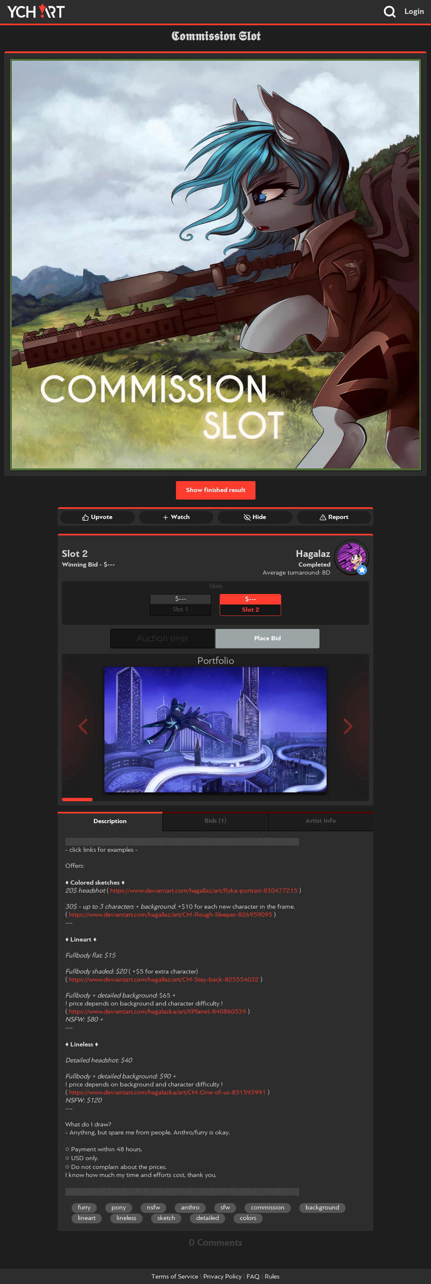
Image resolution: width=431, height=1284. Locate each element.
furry (84, 1207)
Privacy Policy (222, 1276)
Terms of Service (175, 1276)
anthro (190, 1207)
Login (414, 12)
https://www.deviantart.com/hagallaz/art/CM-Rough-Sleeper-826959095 (170, 915)
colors (248, 1218)
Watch (176, 517)
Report (334, 517)
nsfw (153, 1207)
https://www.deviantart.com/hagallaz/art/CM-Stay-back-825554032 (164, 979)
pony (119, 1207)
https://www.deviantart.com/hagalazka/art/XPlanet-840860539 (157, 1011)
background (322, 1207)
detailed (207, 1218)
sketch (166, 1218)
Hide (255, 517)
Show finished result (215, 490)
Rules (272, 1276)
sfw (225, 1207)
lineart (87, 1218)
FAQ (253, 1276)
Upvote (97, 517)
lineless (126, 1218)
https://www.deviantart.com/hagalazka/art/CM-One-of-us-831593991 (167, 1092)
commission (268, 1207)
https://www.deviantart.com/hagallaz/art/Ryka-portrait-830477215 (204, 891)
